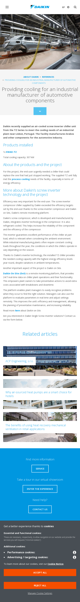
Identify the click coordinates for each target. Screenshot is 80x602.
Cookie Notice (55, 563)
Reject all (40, 585)
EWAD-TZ (11, 151)
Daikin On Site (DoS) (14, 273)
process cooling (21, 179)
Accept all (40, 572)
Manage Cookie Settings (40, 593)
